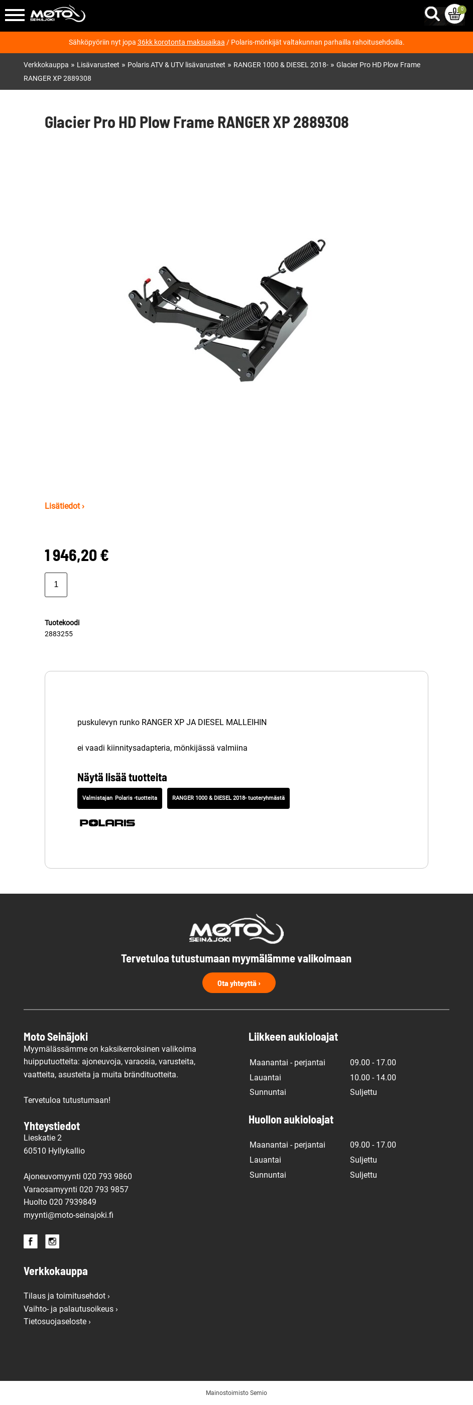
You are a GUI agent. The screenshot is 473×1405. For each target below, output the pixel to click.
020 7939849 (72, 1202)
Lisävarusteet (98, 65)
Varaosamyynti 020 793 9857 (76, 1189)
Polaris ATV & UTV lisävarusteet (176, 65)
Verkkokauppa (46, 65)
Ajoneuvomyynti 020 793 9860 (78, 1176)
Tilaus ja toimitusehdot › (67, 1296)
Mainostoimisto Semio (236, 1392)
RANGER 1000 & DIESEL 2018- (280, 65)
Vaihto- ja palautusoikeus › (71, 1309)
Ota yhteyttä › (239, 983)
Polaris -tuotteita (136, 798)
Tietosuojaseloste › (57, 1321)
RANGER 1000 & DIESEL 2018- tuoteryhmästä (228, 798)
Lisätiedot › (64, 506)
